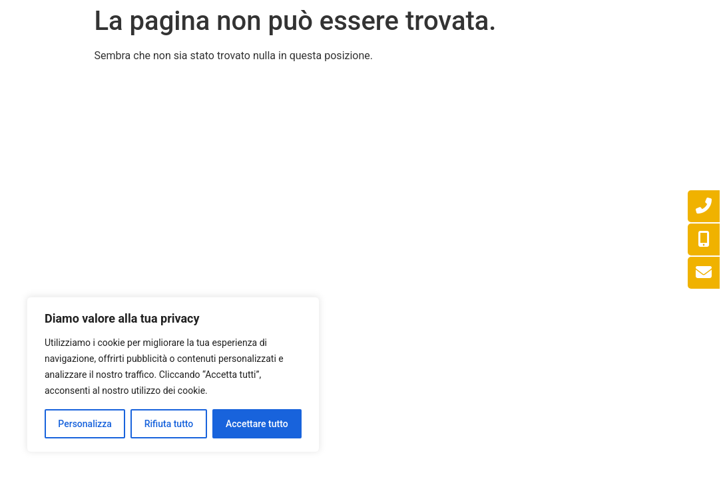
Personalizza (85, 423)
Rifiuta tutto (169, 423)
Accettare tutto (257, 423)
